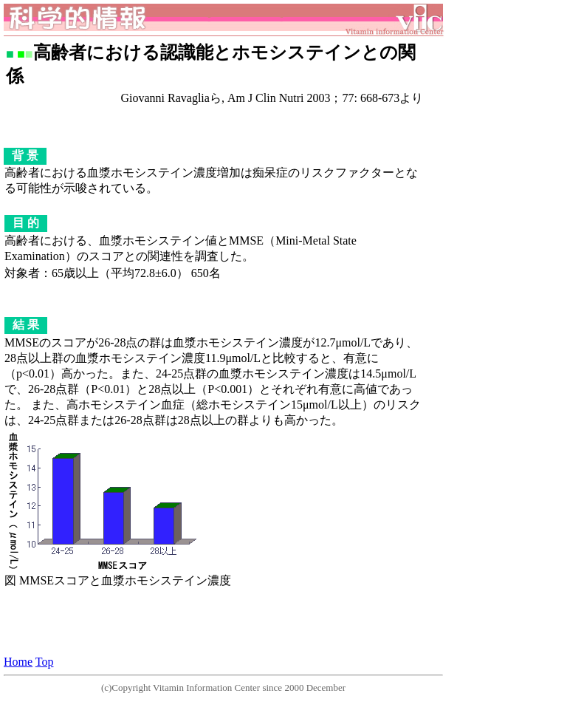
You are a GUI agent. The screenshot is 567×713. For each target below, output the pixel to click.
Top (44, 661)
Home (18, 661)
